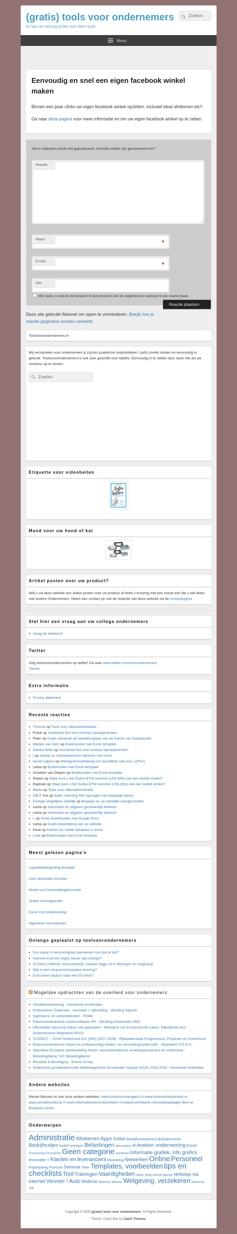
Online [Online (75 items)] (159, 1159)
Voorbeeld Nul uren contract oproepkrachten (82, 733)
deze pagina (60, 119)
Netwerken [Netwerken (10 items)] (136, 1159)
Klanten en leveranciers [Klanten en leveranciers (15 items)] (78, 1159)
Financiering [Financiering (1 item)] (37, 1153)
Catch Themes (135, 1219)
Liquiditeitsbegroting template (52, 867)
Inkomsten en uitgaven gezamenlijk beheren (82, 807)
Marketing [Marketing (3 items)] (115, 1160)
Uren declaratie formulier (48, 879)
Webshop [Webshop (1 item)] (105, 1181)
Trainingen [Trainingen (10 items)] (86, 1174)
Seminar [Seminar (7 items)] (72, 1167)
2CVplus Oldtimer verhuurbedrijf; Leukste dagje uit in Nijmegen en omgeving (93, 964)
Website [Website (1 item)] (117, 1181)
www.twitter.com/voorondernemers (130, 663)
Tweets (34, 668)
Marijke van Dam (46, 744)
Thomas (39, 727)
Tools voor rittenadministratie (73, 727)
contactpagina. (181, 599)
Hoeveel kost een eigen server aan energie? (67, 958)
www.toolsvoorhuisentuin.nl (165, 1097)
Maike (37, 790)
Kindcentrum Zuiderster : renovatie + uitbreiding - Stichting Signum (85, 1010)
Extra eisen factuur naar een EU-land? (63, 975)
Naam (40, 239)
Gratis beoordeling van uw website (75, 824)
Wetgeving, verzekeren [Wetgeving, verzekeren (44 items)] (156, 1180)
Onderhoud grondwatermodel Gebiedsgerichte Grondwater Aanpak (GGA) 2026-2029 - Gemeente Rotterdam (118, 1067)
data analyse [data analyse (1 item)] (123, 1145)
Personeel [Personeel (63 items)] (186, 1159)
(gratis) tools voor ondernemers (100, 17)
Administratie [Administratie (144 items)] (52, 1137)
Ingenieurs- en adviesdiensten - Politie (63, 1016)
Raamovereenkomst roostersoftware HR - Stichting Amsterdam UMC (87, 1022)
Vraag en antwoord (48, 633)
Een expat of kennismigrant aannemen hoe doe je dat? (76, 952)
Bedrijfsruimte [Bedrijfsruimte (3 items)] (169, 1139)
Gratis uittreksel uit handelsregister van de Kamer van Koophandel (99, 738)
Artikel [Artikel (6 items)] (119, 1138)
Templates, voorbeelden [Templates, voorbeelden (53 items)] (127, 1166)
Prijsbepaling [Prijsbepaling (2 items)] (38, 1167)
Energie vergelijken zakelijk (54, 801)
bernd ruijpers (44, 761)
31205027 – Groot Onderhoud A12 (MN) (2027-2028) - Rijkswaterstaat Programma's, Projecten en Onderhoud (119, 1039)
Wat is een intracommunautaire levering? (65, 970)
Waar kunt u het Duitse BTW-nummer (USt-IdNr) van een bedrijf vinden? (106, 778)
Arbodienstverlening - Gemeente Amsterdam (68, 1004)
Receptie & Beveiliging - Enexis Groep (63, 1062)
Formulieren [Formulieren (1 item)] (53, 1153)
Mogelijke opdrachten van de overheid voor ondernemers (101, 992)
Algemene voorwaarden (47, 923)
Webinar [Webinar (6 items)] (89, 1181)
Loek (37, 835)
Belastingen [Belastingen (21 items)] (99, 1145)
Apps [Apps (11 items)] (106, 1138)
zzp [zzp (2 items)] (31, 1188)
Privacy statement (47, 698)
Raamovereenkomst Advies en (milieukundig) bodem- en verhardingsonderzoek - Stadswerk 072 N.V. (112, 1044)
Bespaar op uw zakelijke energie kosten (112, 801)
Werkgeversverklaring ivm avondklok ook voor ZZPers (102, 761)
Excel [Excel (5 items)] (191, 1145)
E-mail (41, 261)
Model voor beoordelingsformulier (55, 890)
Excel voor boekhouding (48, 912)
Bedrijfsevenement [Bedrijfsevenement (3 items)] (141, 1139)
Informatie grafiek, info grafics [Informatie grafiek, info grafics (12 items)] (163, 1152)
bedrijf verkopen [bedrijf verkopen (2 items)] (71, 1146)
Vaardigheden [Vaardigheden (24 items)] (117, 1173)
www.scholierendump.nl (47, 1102)
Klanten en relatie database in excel (75, 830)
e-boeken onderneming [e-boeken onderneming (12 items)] (159, 1145)
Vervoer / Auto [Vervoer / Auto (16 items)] (63, 1181)
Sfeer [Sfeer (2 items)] (86, 1167)
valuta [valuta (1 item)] (140, 1174)
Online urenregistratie (46, 901)
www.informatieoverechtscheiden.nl (94, 1102)
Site (39, 283)
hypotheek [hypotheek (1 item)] (122, 1153)
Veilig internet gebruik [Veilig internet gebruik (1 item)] (159, 1174)
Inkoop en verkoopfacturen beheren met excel (76, 755)
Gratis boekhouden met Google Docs (70, 818)
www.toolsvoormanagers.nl (122, 1097)
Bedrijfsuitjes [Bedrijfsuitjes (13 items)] (44, 1145)
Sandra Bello (43, 750)
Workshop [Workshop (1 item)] (197, 1181)
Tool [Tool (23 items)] (68, 1174)
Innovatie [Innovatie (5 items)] (37, 1159)
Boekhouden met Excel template (90, 744)
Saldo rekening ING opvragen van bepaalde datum (94, 795)
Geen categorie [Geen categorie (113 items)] (88, 1151)
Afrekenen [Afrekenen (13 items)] (88, 1138)
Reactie (42, 165)
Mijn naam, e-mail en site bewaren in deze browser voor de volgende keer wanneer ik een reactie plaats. (113, 296)
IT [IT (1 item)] (48, 1160)
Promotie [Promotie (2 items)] (56, 1167)
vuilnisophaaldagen (166, 1102)
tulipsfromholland (136, 1102)
